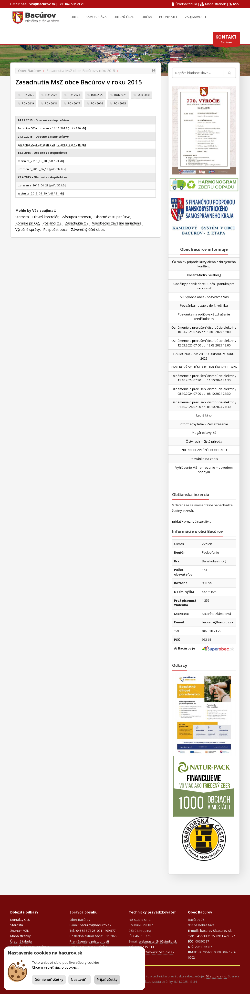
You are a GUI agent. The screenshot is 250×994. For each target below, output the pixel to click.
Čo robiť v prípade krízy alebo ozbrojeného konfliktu (204, 264)
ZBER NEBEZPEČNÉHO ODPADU (204, 450)
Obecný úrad (124, 17)
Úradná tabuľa (184, 4)
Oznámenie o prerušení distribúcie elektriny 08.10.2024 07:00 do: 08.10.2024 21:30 (203, 391)
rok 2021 (120, 95)
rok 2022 (97, 95)
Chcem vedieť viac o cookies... (55, 967)
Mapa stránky (20, 936)
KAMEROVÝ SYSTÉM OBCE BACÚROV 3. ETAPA (204, 367)
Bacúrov (226, 40)
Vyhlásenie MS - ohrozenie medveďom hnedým (204, 469)
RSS (234, 4)
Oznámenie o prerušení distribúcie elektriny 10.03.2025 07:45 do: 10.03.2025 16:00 (203, 329)
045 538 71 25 (74, 4)
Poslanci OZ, (52, 223)
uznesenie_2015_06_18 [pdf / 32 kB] (42, 169)
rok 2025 (28, 95)
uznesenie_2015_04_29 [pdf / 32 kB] (42, 185)
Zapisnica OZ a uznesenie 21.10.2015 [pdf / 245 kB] (52, 144)
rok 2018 (51, 103)
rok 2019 (28, 103)
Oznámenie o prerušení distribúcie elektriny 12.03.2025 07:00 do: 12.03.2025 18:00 (203, 342)
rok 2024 (51, 95)
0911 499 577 (106, 930)
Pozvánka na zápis (204, 458)
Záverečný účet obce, (88, 229)
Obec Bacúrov (29, 70)
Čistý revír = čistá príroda (204, 441)
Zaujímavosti (195, 17)
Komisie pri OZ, (27, 223)
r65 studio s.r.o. (216, 976)
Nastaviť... (79, 979)
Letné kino (204, 415)
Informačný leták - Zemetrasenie (204, 424)
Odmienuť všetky (48, 979)
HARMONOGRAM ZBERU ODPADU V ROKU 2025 (203, 356)
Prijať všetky (107, 979)
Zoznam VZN (19, 930)
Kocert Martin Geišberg (204, 275)
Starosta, (22, 216)
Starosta (16, 925)
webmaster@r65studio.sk (158, 941)
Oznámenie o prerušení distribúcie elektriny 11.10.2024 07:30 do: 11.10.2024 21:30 (203, 378)
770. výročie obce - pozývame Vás (204, 297)
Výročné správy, (28, 229)
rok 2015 (120, 103)
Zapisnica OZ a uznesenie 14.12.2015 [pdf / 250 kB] (52, 128)
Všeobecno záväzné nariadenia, (117, 223)
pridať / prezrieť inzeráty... (191, 521)
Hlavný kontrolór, (46, 216)
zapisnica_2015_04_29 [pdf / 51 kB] (41, 193)
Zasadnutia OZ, (77, 223)
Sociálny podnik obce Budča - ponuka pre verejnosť (204, 286)
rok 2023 (74, 95)
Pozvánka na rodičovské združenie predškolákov (204, 316)
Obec (75, 17)
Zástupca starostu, (77, 216)
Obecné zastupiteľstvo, (112, 216)
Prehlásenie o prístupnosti (89, 941)
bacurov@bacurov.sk (38, 4)
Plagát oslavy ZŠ (204, 432)
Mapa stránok (213, 4)
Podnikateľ (168, 17)
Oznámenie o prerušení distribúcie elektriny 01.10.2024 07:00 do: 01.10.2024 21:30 (203, 404)
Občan (147, 17)
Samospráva (96, 17)
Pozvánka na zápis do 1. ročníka (204, 305)
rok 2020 (143, 95)
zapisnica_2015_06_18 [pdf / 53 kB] (41, 161)
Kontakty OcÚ (20, 919)
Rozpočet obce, (56, 229)
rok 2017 (74, 103)
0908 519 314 (144, 946)
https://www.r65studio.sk (155, 952)
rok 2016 (97, 103)
